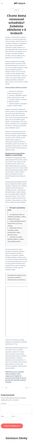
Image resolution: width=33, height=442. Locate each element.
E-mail (13, 416)
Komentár (3, 403)
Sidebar (16, 10)
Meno (2, 416)
